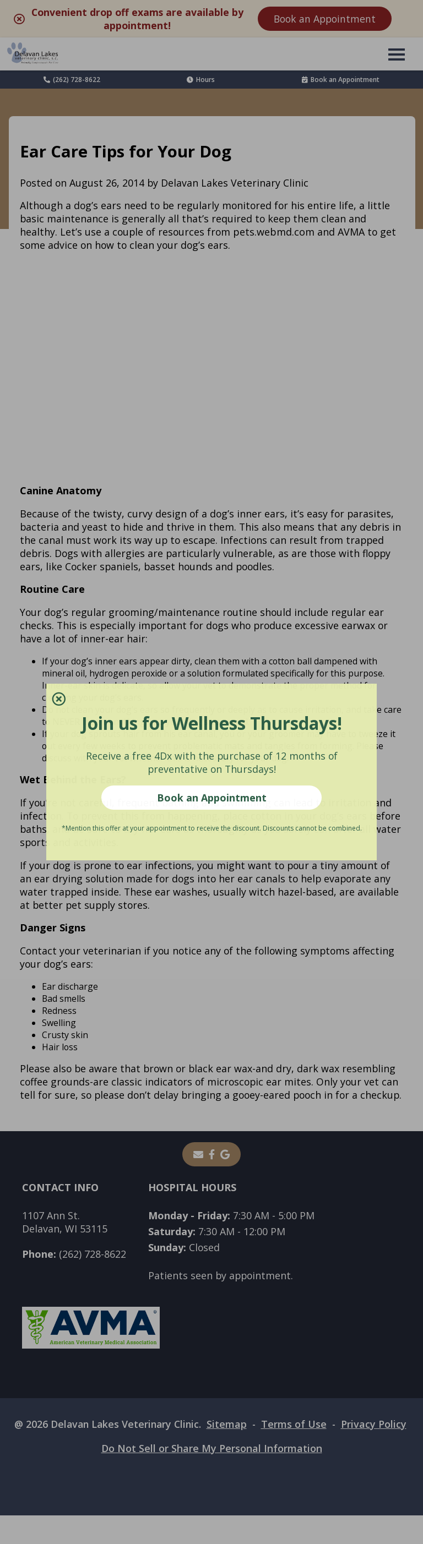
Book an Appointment (212, 797)
